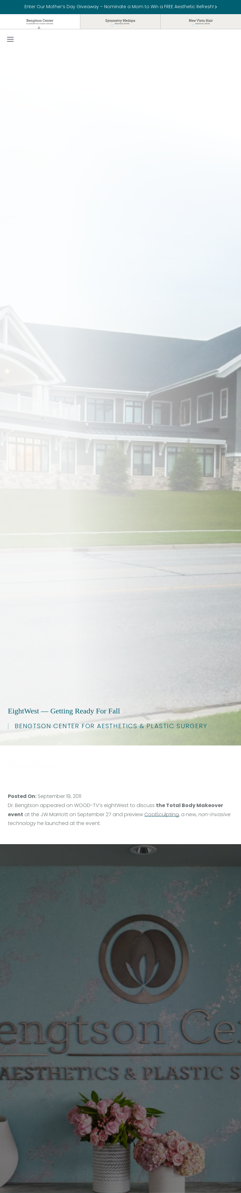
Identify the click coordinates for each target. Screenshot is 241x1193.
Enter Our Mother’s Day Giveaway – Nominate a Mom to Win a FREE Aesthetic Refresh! (120, 7)
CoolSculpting (161, 814)
